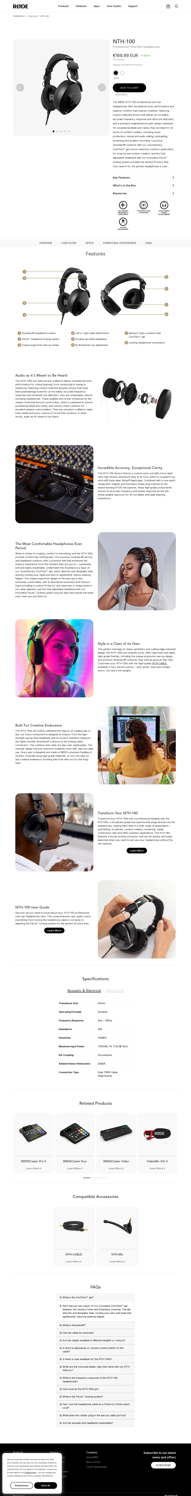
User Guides (114, 6)
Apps (97, 6)
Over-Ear (31, 16)
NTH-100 (43, 16)
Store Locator (56, 1447)
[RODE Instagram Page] (157, 1487)
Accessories (19, 1452)
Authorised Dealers (59, 1452)
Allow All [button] (45, 1485)
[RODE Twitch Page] (171, 1487)
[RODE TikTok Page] (167, 1487)
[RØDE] (27, 6)
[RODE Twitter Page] (153, 1487)
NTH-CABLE (159, 643)
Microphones (19, 1437)
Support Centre (57, 1437)
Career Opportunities (96, 1447)
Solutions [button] (81, 6)
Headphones (19, 16)
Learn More (137, 830)
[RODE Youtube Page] (162, 1487)
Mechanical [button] (115, 971)
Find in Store (121, 74)
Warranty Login (57, 1442)
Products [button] (63, 6)
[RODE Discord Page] (176, 1487)
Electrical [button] (84, 971)
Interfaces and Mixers (23, 1447)
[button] (168, 6)
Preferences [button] (21, 1485)
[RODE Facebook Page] (148, 1487)
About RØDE (92, 1437)
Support (132, 6)
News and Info (93, 1442)
